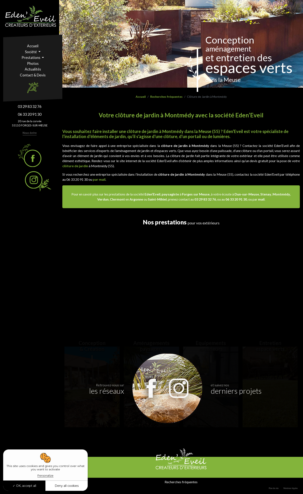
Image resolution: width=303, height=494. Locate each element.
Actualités (33, 69)
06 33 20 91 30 (29, 114)
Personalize (45, 475)
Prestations (31, 57)
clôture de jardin (75, 166)
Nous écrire (30, 132)
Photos (33, 63)
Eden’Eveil (152, 194)
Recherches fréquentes (166, 96)
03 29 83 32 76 (29, 106)
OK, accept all (24, 486)
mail (261, 199)
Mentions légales (290, 488)
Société (31, 52)
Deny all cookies (67, 486)
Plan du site (274, 488)
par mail (99, 179)
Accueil (32, 46)
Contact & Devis (33, 75)
